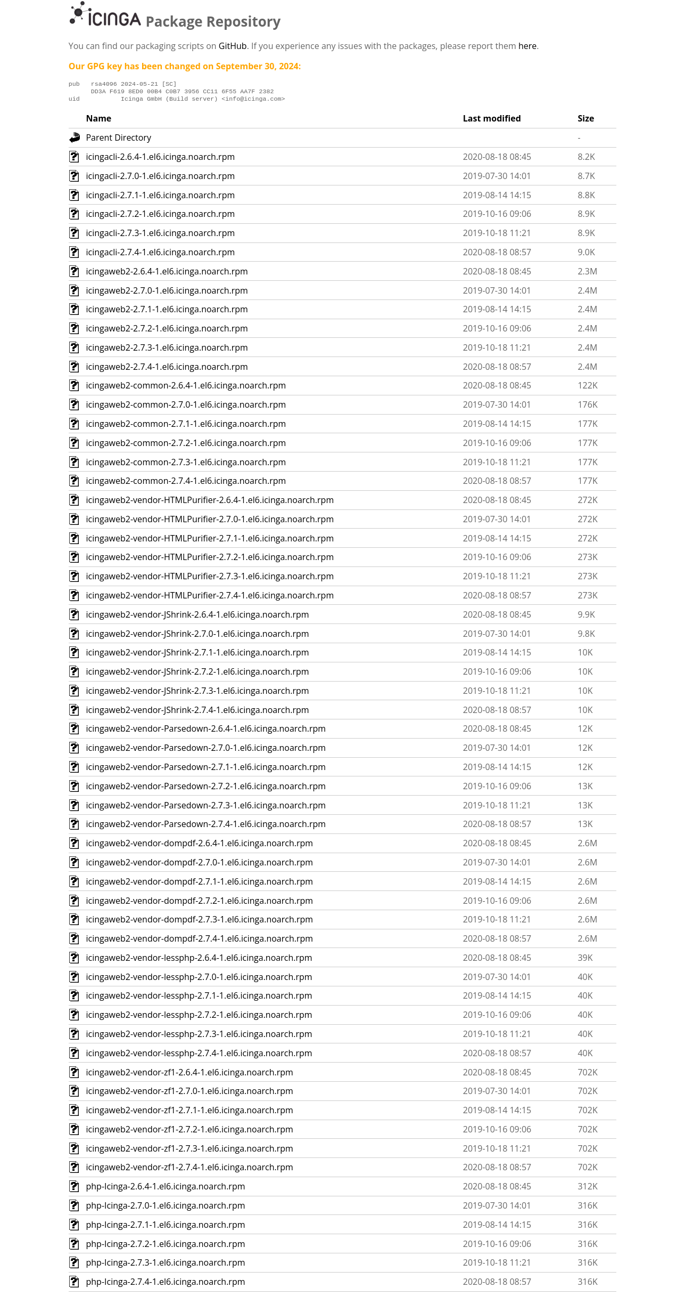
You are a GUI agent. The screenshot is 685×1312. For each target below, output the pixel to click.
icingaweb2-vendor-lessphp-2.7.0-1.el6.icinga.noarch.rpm (199, 980)
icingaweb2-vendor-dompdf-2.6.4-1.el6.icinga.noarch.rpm (199, 846)
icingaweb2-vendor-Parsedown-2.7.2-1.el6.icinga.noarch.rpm (206, 789)
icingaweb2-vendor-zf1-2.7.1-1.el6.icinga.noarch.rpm (189, 1113)
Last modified (492, 121)
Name (98, 121)
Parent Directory (118, 141)
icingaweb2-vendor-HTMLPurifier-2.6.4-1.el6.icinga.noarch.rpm (210, 503)
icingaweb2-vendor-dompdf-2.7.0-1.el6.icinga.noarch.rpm (199, 865)
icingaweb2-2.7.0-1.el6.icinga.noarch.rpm (166, 293)
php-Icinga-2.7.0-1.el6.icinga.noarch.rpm (165, 1208)
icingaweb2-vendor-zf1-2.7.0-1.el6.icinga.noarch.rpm (189, 1094)
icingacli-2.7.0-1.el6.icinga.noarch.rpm (160, 179)
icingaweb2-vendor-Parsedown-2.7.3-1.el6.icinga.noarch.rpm (206, 808)
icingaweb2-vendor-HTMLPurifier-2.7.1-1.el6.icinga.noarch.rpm (210, 541)
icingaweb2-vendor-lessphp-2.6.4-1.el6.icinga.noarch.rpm (199, 961)
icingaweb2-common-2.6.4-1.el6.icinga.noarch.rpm (186, 388)
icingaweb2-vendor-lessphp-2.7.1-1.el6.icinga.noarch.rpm (199, 999)
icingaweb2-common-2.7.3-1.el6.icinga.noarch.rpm (186, 465)
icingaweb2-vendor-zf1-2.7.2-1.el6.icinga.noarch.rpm (189, 1132)
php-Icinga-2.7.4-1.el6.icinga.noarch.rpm (165, 1285)
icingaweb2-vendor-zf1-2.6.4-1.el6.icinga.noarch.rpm (189, 1075)
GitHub (233, 46)
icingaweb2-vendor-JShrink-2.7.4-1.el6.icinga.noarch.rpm (197, 713)
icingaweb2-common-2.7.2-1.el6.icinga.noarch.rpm (186, 446)
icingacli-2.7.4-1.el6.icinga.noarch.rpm (160, 255)
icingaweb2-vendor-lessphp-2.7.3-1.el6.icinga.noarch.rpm (199, 1037)
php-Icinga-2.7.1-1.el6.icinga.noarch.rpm (165, 1228)
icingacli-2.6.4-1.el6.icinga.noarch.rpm (160, 160)
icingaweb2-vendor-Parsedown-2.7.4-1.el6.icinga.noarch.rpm (206, 827)
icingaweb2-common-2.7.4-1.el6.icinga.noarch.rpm (186, 484)
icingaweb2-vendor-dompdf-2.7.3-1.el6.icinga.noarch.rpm (199, 922)
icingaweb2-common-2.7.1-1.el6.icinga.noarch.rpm (186, 427)
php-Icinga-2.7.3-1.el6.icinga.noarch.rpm (165, 1265)
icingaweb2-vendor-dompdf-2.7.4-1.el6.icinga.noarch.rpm (199, 941)
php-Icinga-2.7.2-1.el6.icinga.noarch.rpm (165, 1247)
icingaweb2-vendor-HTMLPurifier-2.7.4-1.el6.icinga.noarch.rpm (210, 598)
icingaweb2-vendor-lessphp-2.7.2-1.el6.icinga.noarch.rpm (199, 1018)
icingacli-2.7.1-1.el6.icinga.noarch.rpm (160, 198)
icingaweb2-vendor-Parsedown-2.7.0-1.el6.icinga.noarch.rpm (206, 751)
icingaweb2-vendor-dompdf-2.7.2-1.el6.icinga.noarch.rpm (199, 904)
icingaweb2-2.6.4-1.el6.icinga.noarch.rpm (166, 274)
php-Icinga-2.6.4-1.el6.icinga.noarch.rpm (165, 1189)
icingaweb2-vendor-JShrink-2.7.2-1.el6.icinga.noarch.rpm (197, 675)
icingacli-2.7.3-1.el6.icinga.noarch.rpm (160, 236)
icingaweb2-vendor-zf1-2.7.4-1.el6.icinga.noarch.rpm (189, 1170)
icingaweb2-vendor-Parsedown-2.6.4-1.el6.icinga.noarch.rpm (206, 732)
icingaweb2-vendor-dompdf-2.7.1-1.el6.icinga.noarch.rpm (199, 884)
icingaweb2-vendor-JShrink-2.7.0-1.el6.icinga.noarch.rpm (197, 637)
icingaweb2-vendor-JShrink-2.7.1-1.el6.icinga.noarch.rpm (197, 655)
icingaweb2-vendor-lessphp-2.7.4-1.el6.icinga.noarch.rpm (199, 1056)
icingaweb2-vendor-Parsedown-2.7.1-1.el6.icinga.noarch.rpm (206, 770)
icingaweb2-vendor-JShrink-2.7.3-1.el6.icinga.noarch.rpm (197, 694)
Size (585, 121)
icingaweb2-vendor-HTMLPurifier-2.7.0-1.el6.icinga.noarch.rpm (210, 522)
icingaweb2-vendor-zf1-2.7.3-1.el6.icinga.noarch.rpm (189, 1151)
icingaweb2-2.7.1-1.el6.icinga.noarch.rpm (166, 312)
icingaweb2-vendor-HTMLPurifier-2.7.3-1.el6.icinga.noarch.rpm (210, 579)
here (527, 46)
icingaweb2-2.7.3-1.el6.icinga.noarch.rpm (166, 351)
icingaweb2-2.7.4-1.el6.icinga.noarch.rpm (166, 370)
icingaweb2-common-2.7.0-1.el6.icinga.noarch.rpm (186, 408)
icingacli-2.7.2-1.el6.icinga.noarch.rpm (160, 217)
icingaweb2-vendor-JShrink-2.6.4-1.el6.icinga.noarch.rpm (197, 617)
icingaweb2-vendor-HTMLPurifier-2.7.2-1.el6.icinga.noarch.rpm (210, 560)
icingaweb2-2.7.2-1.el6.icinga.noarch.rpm (166, 331)
